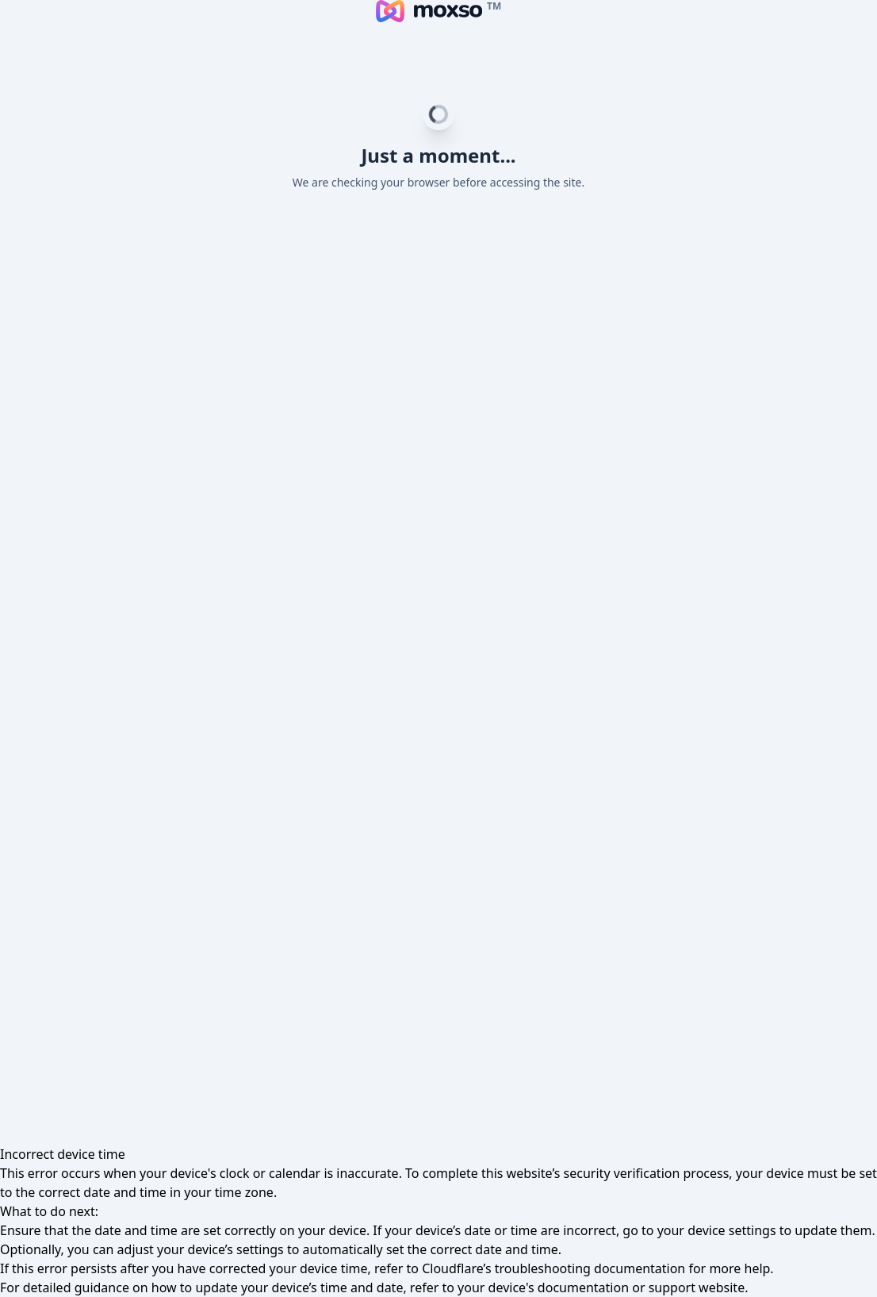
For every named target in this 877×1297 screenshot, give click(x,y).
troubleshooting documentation (590, 1268)
